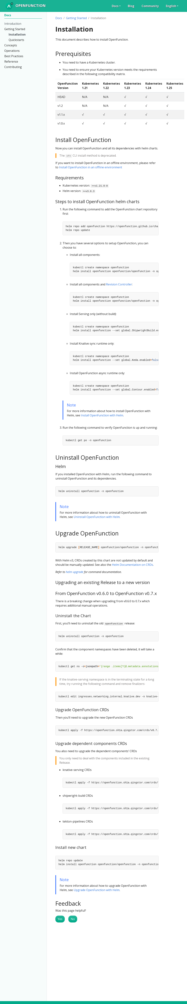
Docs (58, 18)
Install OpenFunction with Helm (102, 415)
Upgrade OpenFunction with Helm (97, 890)
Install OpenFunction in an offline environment (90, 167)
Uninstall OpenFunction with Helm (97, 517)
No (73, 919)
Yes (60, 919)
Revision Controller (119, 284)
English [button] (171, 6)
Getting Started (76, 18)
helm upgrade (74, 572)
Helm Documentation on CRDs (132, 565)
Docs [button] (115, 6)
